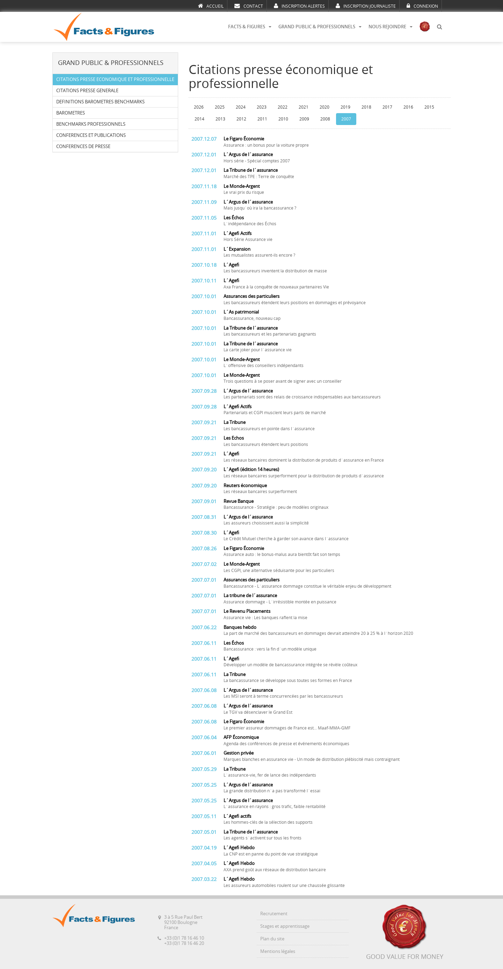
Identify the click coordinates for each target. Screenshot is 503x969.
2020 (324, 107)
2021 (303, 107)
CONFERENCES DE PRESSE (83, 146)
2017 (387, 107)
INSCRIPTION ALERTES (299, 6)
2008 (325, 119)
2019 (345, 107)
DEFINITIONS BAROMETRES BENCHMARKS (100, 101)
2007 (346, 119)
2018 (366, 107)
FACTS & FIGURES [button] (249, 26)
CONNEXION (422, 6)
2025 (220, 107)
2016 (408, 107)
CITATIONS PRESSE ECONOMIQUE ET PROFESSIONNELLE (115, 79)
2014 (199, 119)
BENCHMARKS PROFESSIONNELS (90, 124)
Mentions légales (277, 951)
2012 (241, 119)
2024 (241, 107)
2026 (199, 107)
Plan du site (272, 938)
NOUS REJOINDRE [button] (391, 26)
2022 (282, 107)
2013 (220, 119)
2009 (304, 119)
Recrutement (273, 913)
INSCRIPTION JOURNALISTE (366, 6)
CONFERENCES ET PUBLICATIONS (91, 135)
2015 (429, 107)
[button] (439, 27)
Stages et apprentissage (284, 926)
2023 (262, 107)
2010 (283, 119)
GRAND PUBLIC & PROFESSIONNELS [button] (320, 26)
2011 (262, 119)
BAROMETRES (70, 113)
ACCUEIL (211, 6)
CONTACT (248, 6)
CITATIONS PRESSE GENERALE (87, 90)
